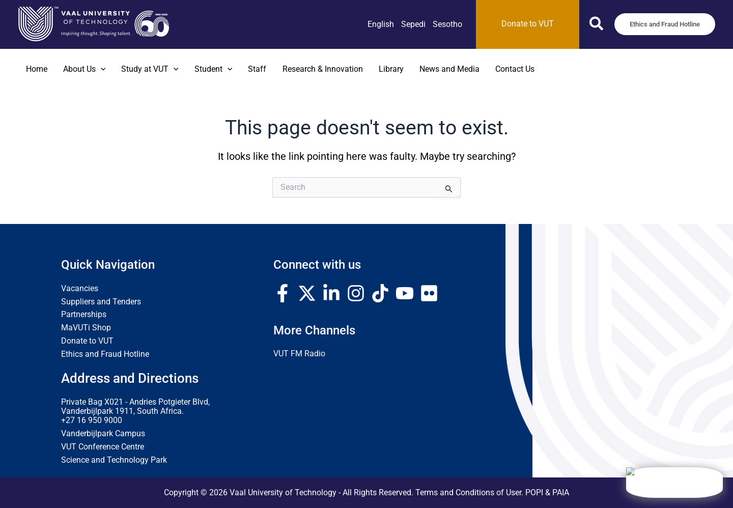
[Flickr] (429, 293)
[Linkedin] (331, 293)
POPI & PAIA (547, 492)
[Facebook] (282, 293)
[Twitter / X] (307, 293)
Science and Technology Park (114, 460)
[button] (596, 26)
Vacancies (79, 288)
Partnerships (83, 314)
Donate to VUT (87, 341)
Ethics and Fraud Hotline (105, 354)
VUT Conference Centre (102, 446)
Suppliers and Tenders (101, 301)
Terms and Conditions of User (468, 492)
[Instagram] (356, 293)
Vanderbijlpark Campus (103, 433)
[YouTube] (405, 293)
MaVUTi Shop (86, 327)
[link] (381, 24)
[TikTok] (380, 293)
